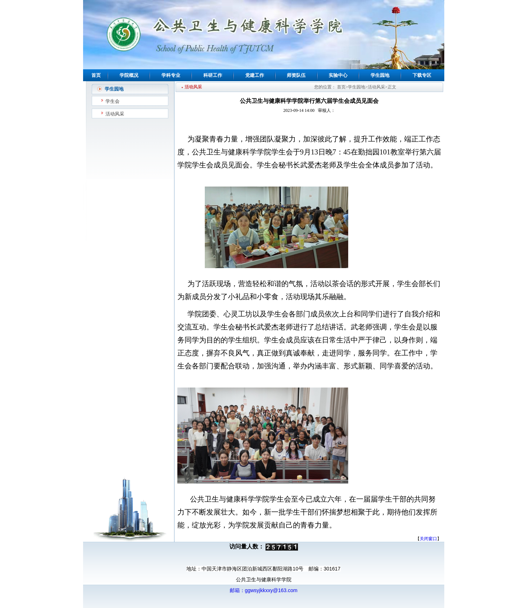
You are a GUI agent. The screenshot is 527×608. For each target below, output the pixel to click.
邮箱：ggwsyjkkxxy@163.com (264, 590)
